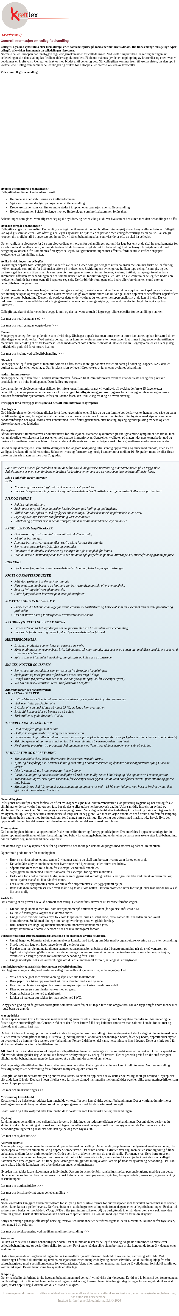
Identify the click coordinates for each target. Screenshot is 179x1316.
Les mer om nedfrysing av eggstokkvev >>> (29, 325)
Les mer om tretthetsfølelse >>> (22, 1185)
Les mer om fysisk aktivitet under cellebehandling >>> (36, 1192)
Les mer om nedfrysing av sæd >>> (23, 318)
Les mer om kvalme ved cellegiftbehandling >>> (32, 353)
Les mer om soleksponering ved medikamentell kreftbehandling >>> (45, 1231)
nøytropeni (71, 381)
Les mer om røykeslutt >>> (18, 1136)
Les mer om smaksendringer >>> (22, 1090)
